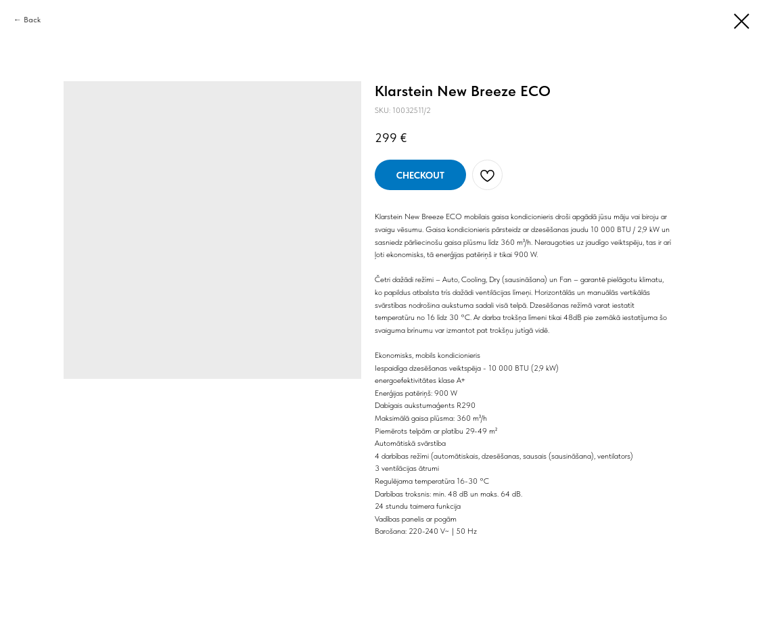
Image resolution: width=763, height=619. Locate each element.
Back (32, 19)
